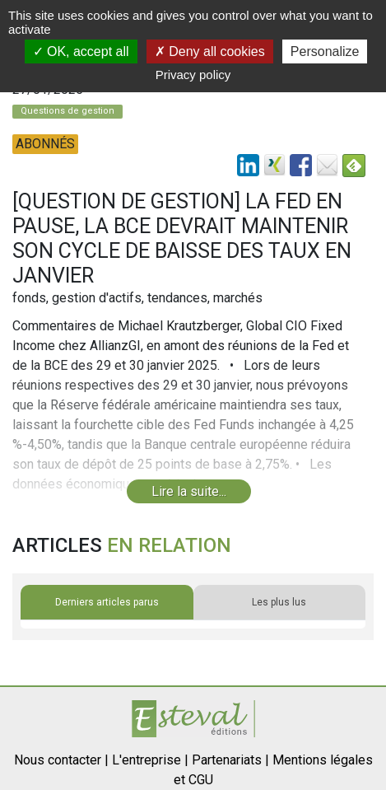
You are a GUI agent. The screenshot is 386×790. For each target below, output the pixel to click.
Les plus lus (279, 602)
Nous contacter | (61, 760)
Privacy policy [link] (193, 75)
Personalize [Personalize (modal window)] (325, 51)
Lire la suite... (188, 491)
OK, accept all (81, 51)
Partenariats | (230, 760)
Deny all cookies (210, 51)
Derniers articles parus (107, 602)
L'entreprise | (150, 760)
